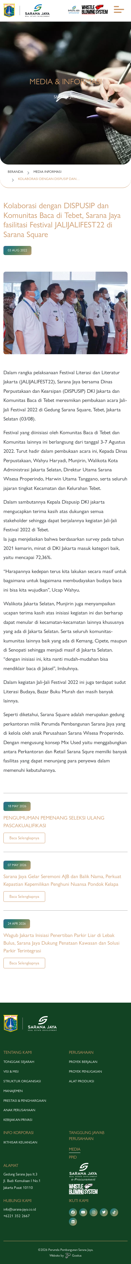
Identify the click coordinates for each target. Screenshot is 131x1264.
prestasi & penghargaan (24, 1101)
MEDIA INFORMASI (47, 172)
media (74, 1149)
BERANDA (15, 172)
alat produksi (81, 1081)
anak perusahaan (19, 1110)
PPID (73, 1157)
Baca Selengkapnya (24, 837)
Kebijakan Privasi (17, 1120)
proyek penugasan (85, 1071)
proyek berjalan (83, 1062)
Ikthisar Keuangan (20, 1142)
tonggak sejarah (18, 1062)
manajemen (13, 1091)
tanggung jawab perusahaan (86, 1135)
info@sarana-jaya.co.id (19, 1209)
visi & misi (11, 1071)
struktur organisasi (22, 1081)
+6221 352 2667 (16, 1215)
